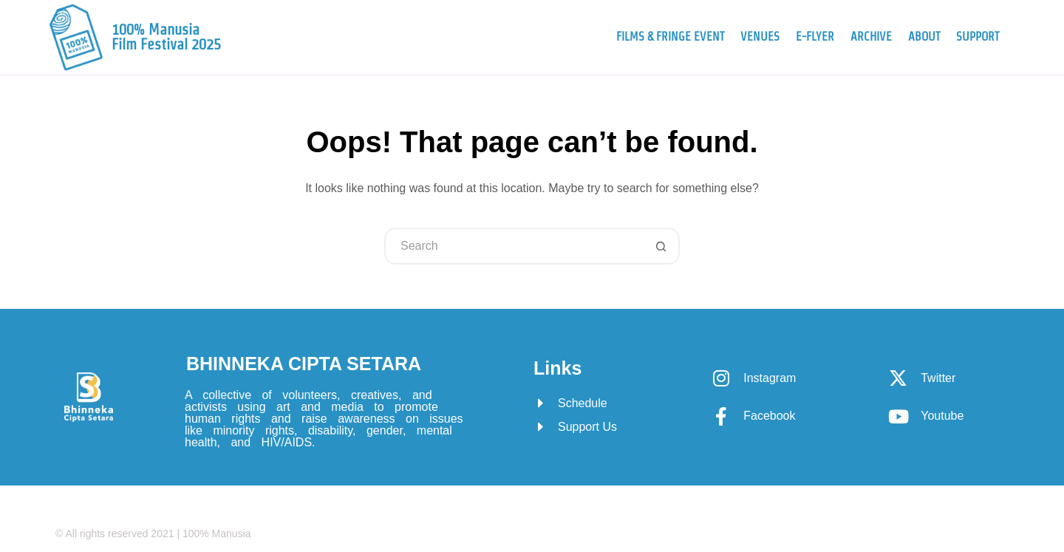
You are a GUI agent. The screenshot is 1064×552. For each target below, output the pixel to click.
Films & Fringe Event (670, 36)
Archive (871, 36)
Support (977, 36)
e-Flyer (815, 36)
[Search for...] (513, 246)
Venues (760, 36)
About (924, 36)
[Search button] (661, 246)
